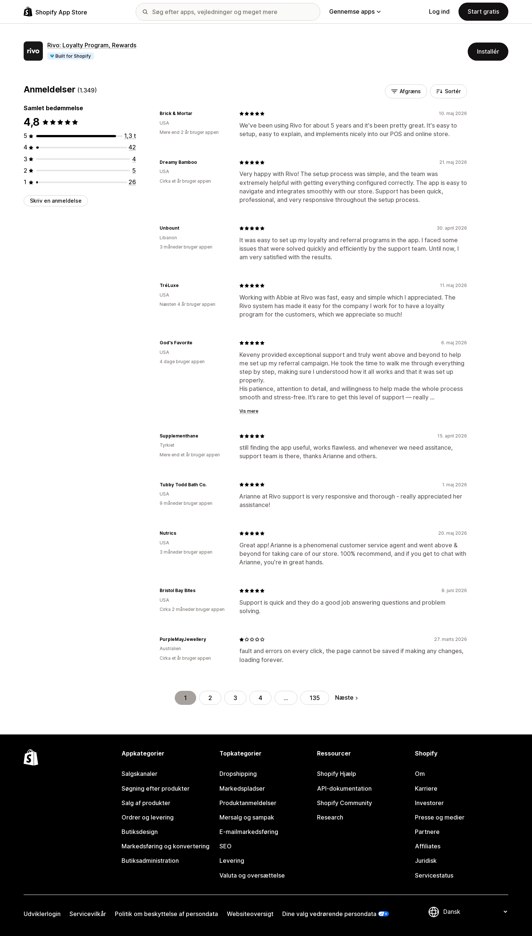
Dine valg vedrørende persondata (329, 914)
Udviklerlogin (42, 914)
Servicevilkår (87, 914)
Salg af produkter (146, 803)
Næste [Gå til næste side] (346, 697)
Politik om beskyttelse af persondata (166, 914)
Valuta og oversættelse (252, 875)
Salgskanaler (139, 773)
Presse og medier (439, 817)
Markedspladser (242, 788)
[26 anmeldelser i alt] (132, 182)
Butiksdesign (140, 831)
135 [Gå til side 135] (315, 698)
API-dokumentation (344, 788)
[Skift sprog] (475, 912)
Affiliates (427, 846)
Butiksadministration (150, 860)
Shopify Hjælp (336, 773)
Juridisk (426, 860)
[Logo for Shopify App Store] (55, 12)
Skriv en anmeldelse (56, 200)
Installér (488, 51)
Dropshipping (238, 773)
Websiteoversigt (250, 914)
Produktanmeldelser (247, 803)
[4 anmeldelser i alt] (134, 159)
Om (420, 773)
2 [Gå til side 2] (210, 698)
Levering (231, 860)
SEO (225, 846)
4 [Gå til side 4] (260, 698)
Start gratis (483, 11)
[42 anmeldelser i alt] (132, 147)
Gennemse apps (355, 11)
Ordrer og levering (148, 817)
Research (330, 817)
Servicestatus (434, 875)
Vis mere (248, 411)
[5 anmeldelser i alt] (134, 170)
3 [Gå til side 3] (235, 698)
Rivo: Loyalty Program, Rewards (91, 45)
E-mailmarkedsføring (248, 831)
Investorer (429, 803)
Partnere (427, 831)
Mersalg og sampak (246, 817)
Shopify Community (344, 803)
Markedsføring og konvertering (165, 846)
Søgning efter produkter (156, 788)
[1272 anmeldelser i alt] (130, 135)
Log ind (439, 11)
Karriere (426, 788)
